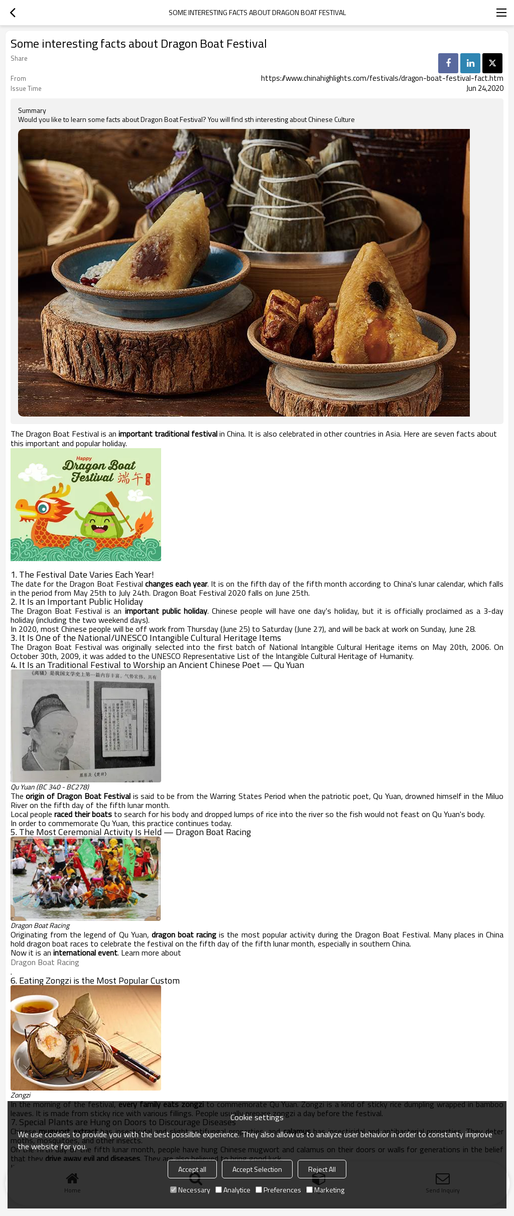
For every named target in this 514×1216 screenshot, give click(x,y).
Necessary (190, 1189)
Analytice (232, 1189)
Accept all (192, 1169)
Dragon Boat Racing (45, 962)
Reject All (322, 1169)
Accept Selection (257, 1169)
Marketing (325, 1189)
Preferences (278, 1189)
